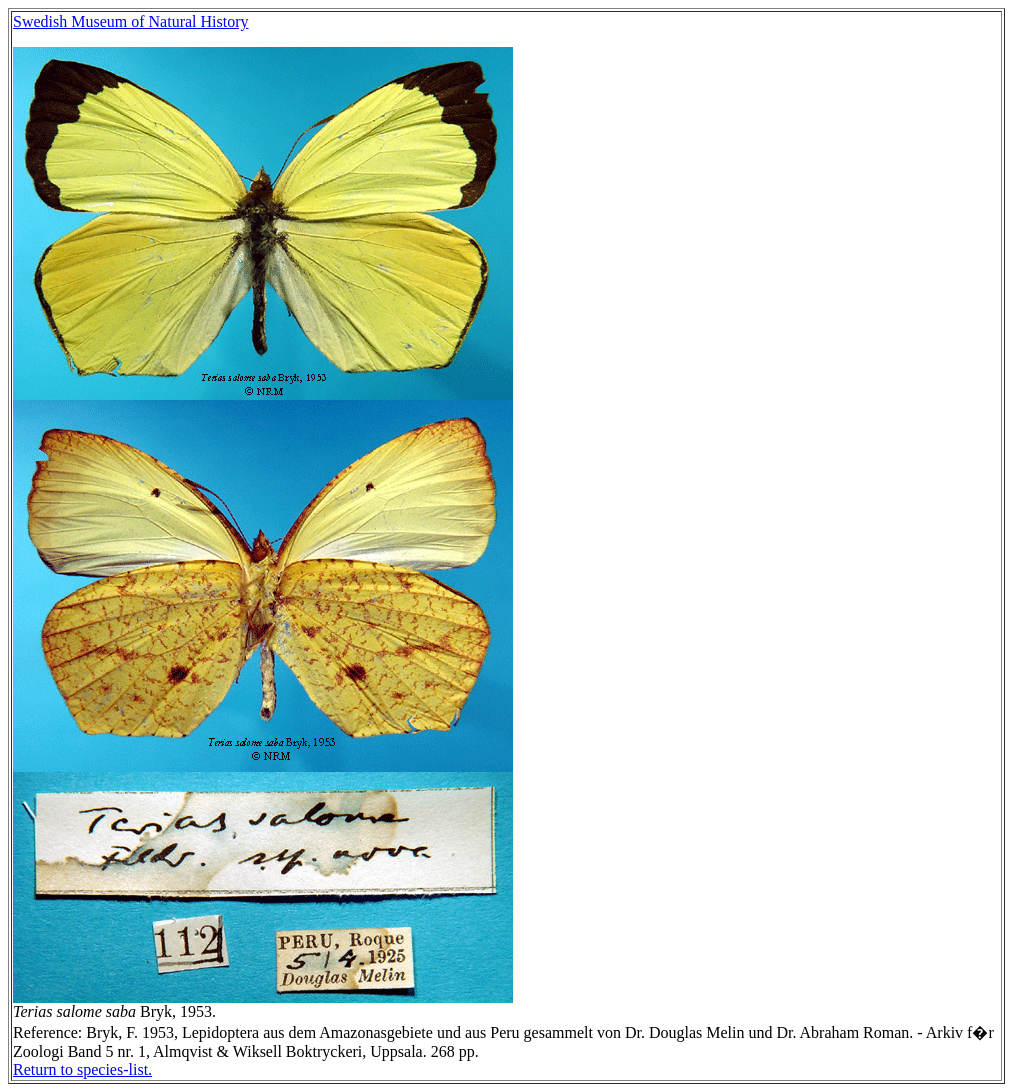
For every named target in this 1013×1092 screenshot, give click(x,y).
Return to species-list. (82, 1069)
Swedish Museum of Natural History (131, 21)
